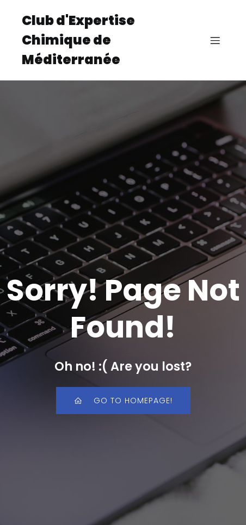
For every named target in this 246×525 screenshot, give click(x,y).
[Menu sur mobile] (215, 40)
